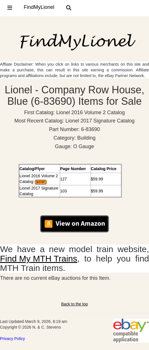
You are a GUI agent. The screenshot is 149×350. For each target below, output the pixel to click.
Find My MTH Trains (38, 258)
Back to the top (74, 304)
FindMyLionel (39, 7)
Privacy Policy (12, 338)
